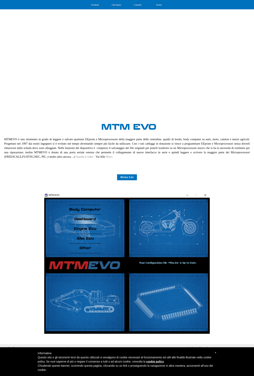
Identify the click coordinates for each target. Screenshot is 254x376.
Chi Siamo (116, 5)
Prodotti (95, 5)
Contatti (137, 5)
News (109, 156)
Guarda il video (84, 156)
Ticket (159, 5)
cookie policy (155, 361)
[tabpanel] (127, 59)
